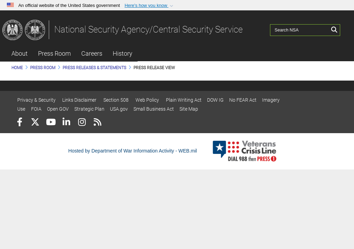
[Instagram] (82, 123)
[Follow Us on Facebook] (19, 123)
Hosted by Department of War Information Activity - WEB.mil (132, 151)
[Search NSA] (299, 29)
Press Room (54, 53)
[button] (149, 5)
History (122, 53)
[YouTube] (51, 123)
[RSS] (97, 123)
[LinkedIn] (66, 123)
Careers (91, 53)
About (19, 53)
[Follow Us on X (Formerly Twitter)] (35, 123)
